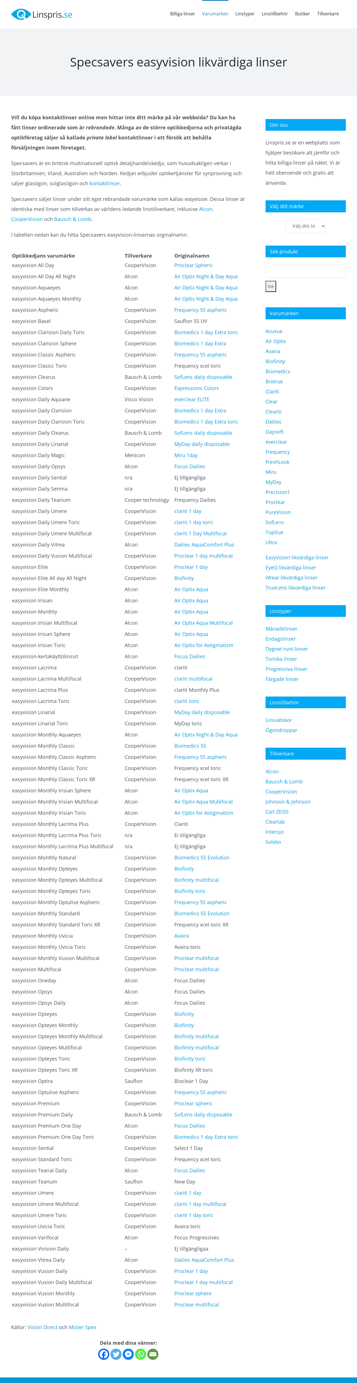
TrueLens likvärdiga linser (295, 587)
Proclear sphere (192, 1293)
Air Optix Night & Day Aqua (206, 276)
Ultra (271, 542)
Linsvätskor (279, 720)
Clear (272, 401)
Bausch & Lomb (72, 219)
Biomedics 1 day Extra (200, 343)
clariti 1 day (187, 511)
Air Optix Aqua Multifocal (203, 622)
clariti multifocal (193, 678)
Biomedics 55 (190, 745)
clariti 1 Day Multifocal (200, 533)
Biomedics (278, 371)
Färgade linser (282, 679)
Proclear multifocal (196, 958)
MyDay (273, 482)
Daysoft (274, 431)
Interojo (275, 831)
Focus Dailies (189, 466)
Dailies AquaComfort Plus (204, 544)
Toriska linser (281, 658)
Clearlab (275, 821)
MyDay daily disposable (202, 444)
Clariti (272, 391)
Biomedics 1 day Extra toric (206, 332)
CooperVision (27, 219)
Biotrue (274, 381)
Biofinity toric (190, 891)
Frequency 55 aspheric (200, 309)
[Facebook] (103, 1354)
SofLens (275, 522)
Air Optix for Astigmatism (203, 645)
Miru (271, 472)
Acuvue (274, 331)
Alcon (205, 209)
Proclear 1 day (191, 567)
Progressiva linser (286, 669)
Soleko (273, 841)
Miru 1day (186, 455)
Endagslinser (281, 638)
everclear (276, 441)
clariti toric (186, 701)
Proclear (275, 502)
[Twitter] (116, 1354)
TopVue (274, 532)
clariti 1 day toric (193, 522)
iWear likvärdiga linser (292, 577)
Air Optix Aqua (191, 589)
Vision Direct (42, 1327)
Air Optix (276, 341)
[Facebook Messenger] (128, 1354)
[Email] (152, 1354)
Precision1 (278, 492)
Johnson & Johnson (288, 801)
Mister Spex (82, 1327)
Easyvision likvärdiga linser (297, 557)
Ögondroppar (281, 730)
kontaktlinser (105, 183)
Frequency (278, 451)
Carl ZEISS (277, 811)
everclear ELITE (191, 399)
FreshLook (278, 461)
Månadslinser (281, 628)
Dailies (273, 421)
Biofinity (184, 578)
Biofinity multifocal (196, 879)
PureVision (278, 512)
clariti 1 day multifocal (200, 1204)
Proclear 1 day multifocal (203, 555)
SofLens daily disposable (203, 377)
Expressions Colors (196, 388)
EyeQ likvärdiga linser (291, 567)
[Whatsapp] (140, 1354)
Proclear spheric (193, 1103)
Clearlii (274, 411)
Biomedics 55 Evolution (202, 857)
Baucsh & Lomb (284, 781)
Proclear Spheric (193, 265)
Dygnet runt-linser (287, 648)
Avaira (181, 935)
